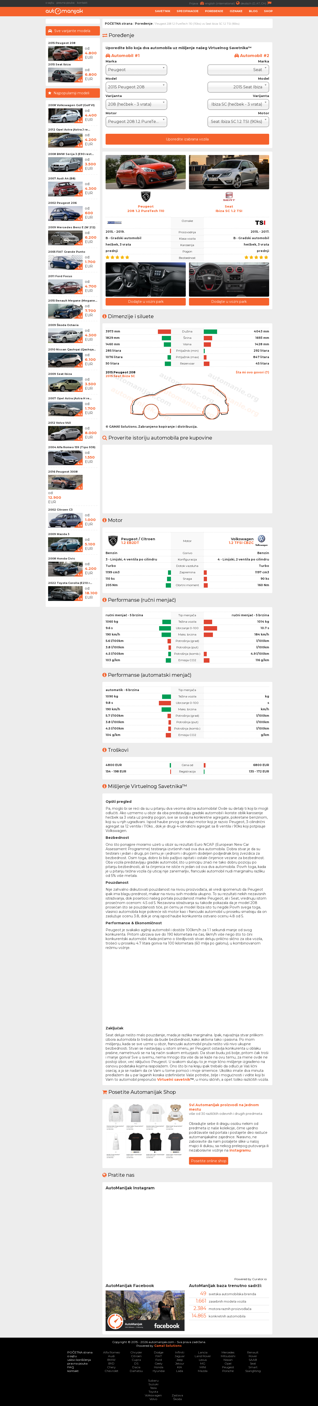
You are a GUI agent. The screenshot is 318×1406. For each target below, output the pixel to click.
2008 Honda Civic (61, 558)
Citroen (136, 1356)
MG (202, 1363)
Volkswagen (153, 1395)
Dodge (158, 1352)
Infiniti (179, 1352)
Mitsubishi (228, 1356)
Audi (111, 1356)
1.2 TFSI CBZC (241, 542)
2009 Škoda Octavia (63, 325)
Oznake (236, 11)
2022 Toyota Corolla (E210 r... (70, 583)
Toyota (153, 1391)
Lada (179, 1370)
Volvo (153, 1399)
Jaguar (180, 1356)
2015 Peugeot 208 (61, 43)
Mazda (202, 1370)
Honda (158, 1367)
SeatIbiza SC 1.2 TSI (229, 208)
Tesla (153, 1387)
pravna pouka (65, 2)
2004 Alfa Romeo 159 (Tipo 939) (71, 447)
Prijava (197, 3)
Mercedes (228, 1352)
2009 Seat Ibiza (60, 374)
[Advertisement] (296, 93)
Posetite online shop (208, 1160)
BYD (111, 1363)
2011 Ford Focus (60, 276)
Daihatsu (136, 1370)
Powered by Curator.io (250, 1278)
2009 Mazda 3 (58, 534)
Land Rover (203, 1356)
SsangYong (253, 1370)
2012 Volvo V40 (59, 422)
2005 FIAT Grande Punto (66, 251)
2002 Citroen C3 (60, 509)
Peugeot (228, 1367)
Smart (253, 1367)
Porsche (228, 1370)
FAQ (70, 1367)
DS (136, 1363)
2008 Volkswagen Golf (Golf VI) (71, 105)
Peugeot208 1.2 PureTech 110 (146, 208)
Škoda (177, 1399)
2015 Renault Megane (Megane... (72, 300)
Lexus (203, 1359)
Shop (268, 11)
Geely (159, 1363)
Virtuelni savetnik (173, 1079)
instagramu (240, 1150)
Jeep (179, 1359)
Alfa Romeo (111, 1352)
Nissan (228, 1359)
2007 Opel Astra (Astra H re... (70, 398)
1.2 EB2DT (130, 542)
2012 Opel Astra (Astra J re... (69, 129)
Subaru (153, 1380)
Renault (253, 1352)
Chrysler (136, 1352)
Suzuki (153, 1384)
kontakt (82, 2)
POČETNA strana (118, 23)
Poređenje (214, 11)
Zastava (177, 1395)
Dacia (136, 1367)
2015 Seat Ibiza (59, 64)
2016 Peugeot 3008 (63, 471)
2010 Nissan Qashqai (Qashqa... (72, 349)
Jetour (179, 1363)
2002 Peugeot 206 (62, 203)
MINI (203, 1367)
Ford (158, 1359)
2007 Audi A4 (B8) (61, 178)
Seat (253, 1363)
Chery (111, 1367)
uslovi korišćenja (79, 1359)
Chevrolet (111, 1370)
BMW (111, 1359)
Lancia (202, 1352)
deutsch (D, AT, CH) (257, 3)
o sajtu (50, 2)
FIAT (158, 1356)
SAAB (253, 1359)
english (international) (223, 3)
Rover (253, 1356)
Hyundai (159, 1370)
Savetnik (162, 11)
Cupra (136, 1359)
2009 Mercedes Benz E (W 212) (71, 227)
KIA (179, 1367)
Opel (227, 1363)
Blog (253, 11)
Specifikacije (188, 11)
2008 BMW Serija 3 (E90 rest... (71, 154)
